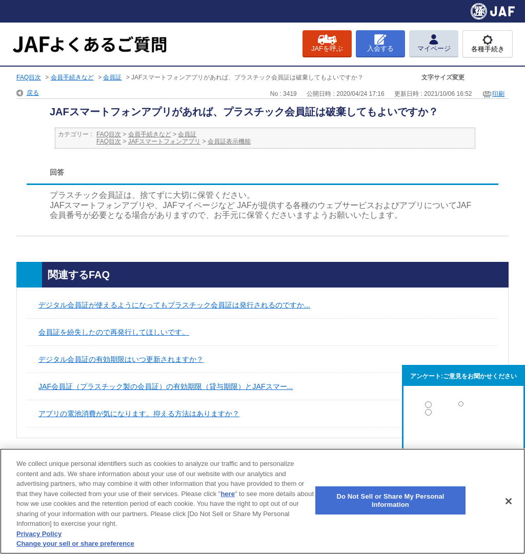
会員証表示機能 (229, 141)
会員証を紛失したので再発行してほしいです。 (113, 332)
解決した (463, 407)
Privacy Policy (39, 534)
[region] (262, 501)
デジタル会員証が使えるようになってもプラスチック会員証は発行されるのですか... (174, 305)
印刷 (498, 93)
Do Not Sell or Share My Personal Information (390, 500)
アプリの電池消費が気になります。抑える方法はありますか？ (138, 413)
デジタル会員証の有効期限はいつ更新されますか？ (121, 359)
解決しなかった (463, 440)
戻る (33, 92)
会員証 (112, 77)
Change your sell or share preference (75, 543)
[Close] (508, 501)
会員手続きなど (72, 77)
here (227, 494)
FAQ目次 (28, 77)
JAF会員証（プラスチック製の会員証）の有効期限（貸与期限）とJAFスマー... (165, 386)
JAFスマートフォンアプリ (164, 141)
